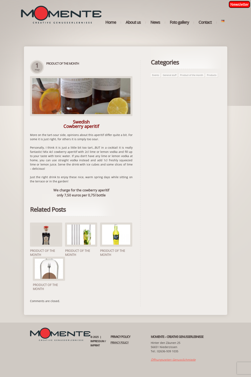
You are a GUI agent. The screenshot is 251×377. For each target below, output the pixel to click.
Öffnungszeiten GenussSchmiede (173, 360)
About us (133, 22)
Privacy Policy (120, 342)
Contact (205, 22)
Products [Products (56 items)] (211, 75)
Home (110, 22)
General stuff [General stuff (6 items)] (169, 75)
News (155, 22)
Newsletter (239, 4)
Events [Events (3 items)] (155, 75)
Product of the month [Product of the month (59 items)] (191, 75)
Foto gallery (179, 22)
